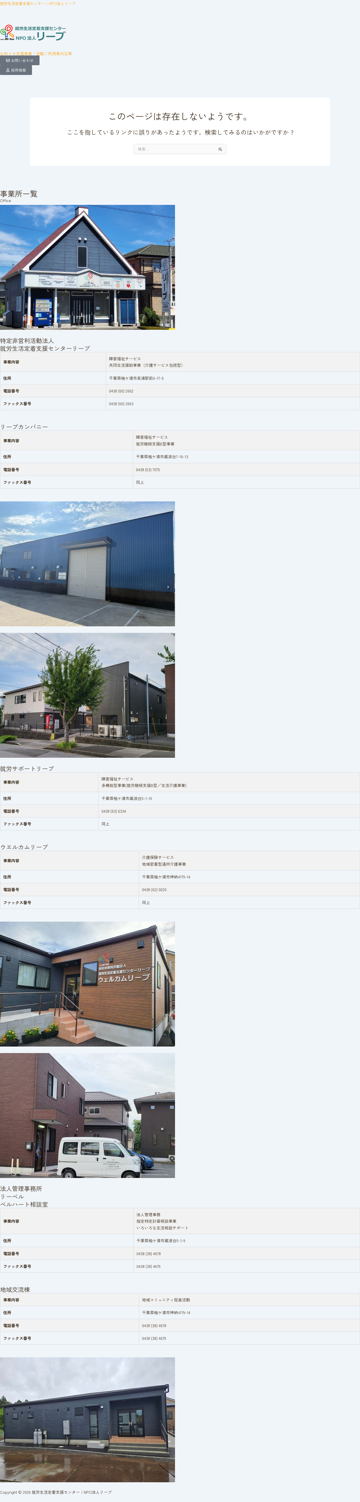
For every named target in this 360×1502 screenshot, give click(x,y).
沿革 (68, 53)
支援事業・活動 (30, 53)
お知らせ (8, 53)
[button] (30, 53)
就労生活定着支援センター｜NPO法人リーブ (40, 3)
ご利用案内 (54, 53)
